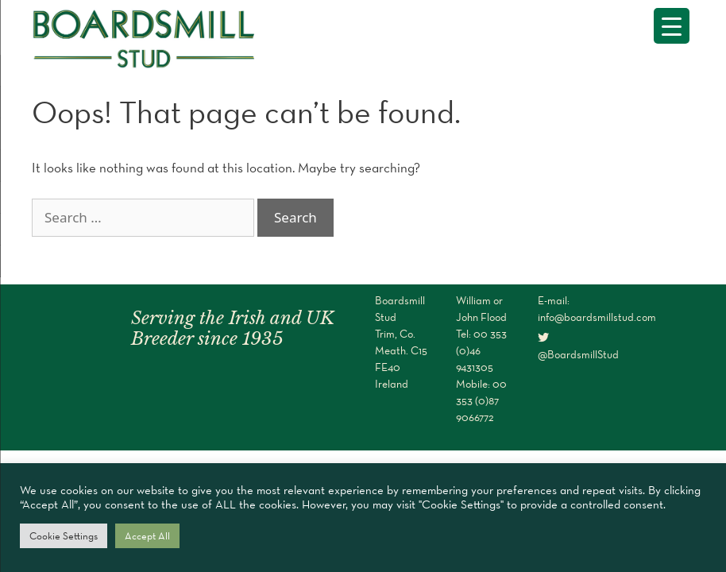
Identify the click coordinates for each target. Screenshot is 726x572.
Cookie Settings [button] (63, 536)
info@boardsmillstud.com (597, 317)
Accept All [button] (147, 536)
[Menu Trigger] (671, 26)
